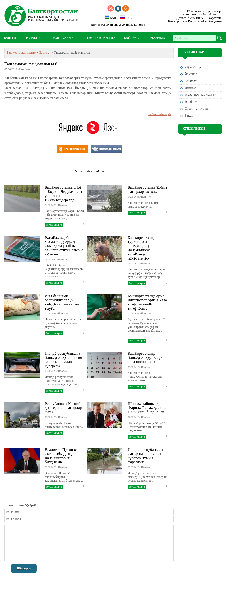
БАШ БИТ (11, 37)
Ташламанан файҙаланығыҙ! (31, 64)
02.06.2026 (133, 417)
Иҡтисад (190, 88)
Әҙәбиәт (191, 101)
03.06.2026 (50, 313)
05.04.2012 (10, 69)
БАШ (111, 17)
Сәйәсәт (190, 81)
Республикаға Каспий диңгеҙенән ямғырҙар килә (63, 407)
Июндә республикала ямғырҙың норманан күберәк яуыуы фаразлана (145, 455)
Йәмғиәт (45, 52)
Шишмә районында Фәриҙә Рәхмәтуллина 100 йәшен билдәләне (147, 407)
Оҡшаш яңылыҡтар (88, 171)
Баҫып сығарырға (159, 114)
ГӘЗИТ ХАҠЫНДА (64, 37)
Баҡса (189, 115)
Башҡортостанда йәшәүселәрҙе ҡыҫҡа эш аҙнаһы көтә (146, 357)
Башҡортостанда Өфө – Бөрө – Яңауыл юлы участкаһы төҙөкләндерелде (63, 193)
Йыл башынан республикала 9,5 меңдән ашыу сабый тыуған (62, 302)
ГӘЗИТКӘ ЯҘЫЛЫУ (101, 37)
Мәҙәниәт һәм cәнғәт (200, 94)
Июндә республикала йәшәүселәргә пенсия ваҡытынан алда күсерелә (63, 359)
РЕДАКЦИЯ (34, 37)
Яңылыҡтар (193, 67)
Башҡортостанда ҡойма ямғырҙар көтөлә (147, 189)
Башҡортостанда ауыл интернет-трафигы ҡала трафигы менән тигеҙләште (147, 302)
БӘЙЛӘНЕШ (133, 37)
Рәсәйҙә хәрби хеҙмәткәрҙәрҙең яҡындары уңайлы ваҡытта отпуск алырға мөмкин (64, 245)
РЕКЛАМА (157, 37)
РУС (126, 17)
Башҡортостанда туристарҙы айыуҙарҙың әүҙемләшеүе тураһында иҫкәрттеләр (142, 247)
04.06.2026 (50, 205)
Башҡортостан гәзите (21, 52)
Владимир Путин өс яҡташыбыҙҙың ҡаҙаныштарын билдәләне (61, 455)
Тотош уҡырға (54, 224)
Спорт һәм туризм (197, 108)
